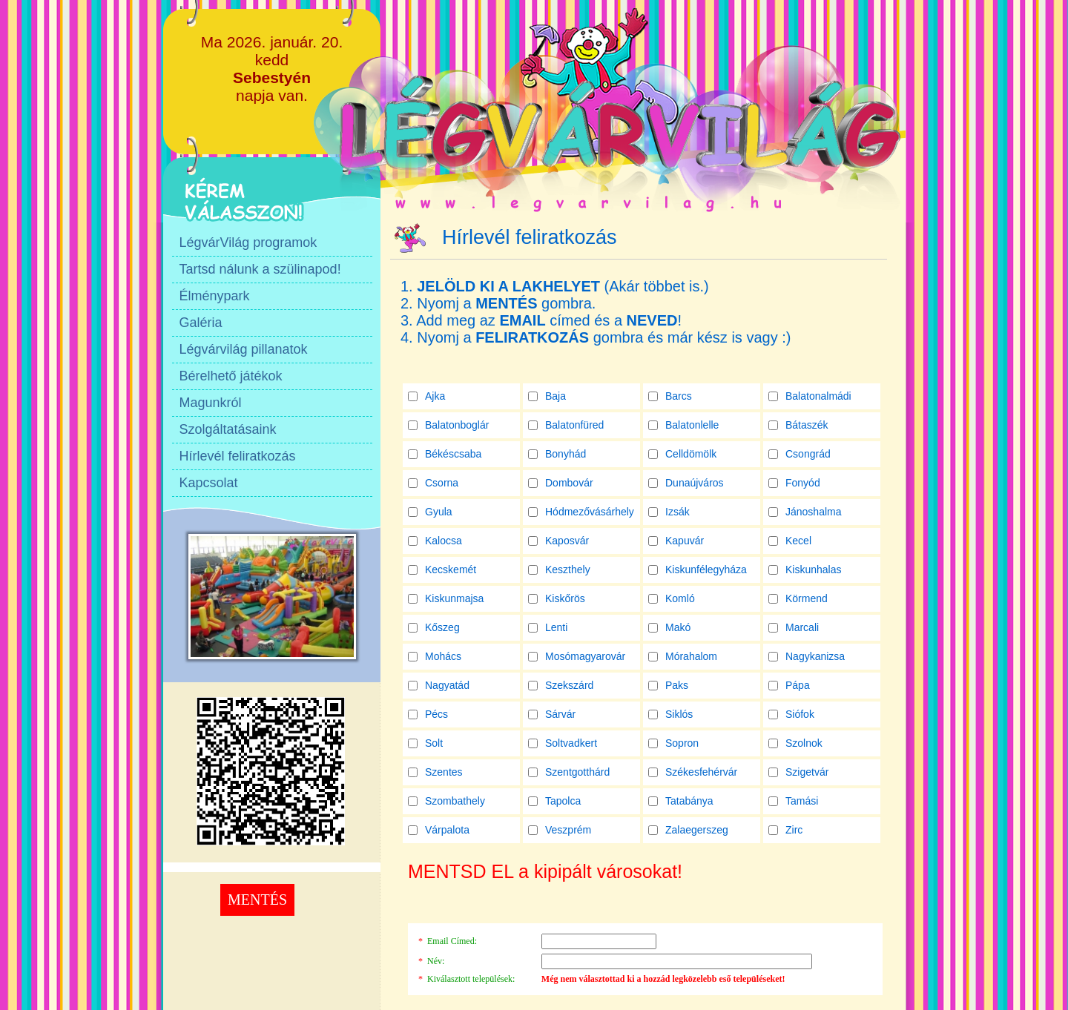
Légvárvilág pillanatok (243, 349)
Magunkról (210, 402)
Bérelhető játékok (231, 376)
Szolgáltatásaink (228, 429)
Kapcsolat (208, 482)
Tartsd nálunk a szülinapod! (260, 269)
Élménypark (214, 295)
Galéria (200, 322)
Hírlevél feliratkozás (237, 456)
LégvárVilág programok (248, 242)
